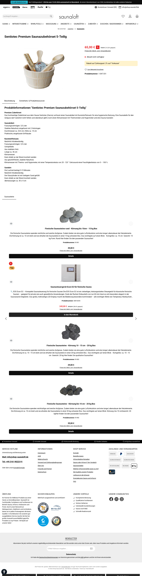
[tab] (9, 101)
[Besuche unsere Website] (121, 500)
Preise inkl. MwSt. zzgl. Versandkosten (98, 51)
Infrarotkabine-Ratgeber (81, 460)
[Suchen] (51, 16)
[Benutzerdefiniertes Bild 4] (56, 522)
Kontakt (76, 454)
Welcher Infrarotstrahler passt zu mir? (86, 470)
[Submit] (91, 549)
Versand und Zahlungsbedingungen (50, 464)
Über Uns (41, 467)
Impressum (41, 454)
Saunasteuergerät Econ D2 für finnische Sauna (71, 287)
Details (71, 256)
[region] (42, 68)
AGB (39, 457)
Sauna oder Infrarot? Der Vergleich (84, 464)
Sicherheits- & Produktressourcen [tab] (32, 101)
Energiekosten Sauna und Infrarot (84, 479)
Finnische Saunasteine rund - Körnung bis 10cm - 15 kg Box (71, 228)
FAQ (74, 483)
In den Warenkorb (71, 315)
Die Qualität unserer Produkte (83, 473)
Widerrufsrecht (43, 460)
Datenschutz (42, 473)
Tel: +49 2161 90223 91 (12, 463)
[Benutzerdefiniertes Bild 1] (43, 509)
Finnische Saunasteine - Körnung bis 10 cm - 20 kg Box (71, 405)
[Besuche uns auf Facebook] (111, 500)
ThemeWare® (90, 570)
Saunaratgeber (78, 467)
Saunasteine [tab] (9, 197)
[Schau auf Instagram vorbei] (116, 500)
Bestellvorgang (78, 457)
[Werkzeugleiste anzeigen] (4, 572)
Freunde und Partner (45, 470)
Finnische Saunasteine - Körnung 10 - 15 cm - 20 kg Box (71, 346)
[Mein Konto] (130, 16)
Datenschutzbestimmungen (48, 558)
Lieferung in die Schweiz (81, 476)
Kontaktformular (19, 469)
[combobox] (25, 16)
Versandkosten (65, 568)
